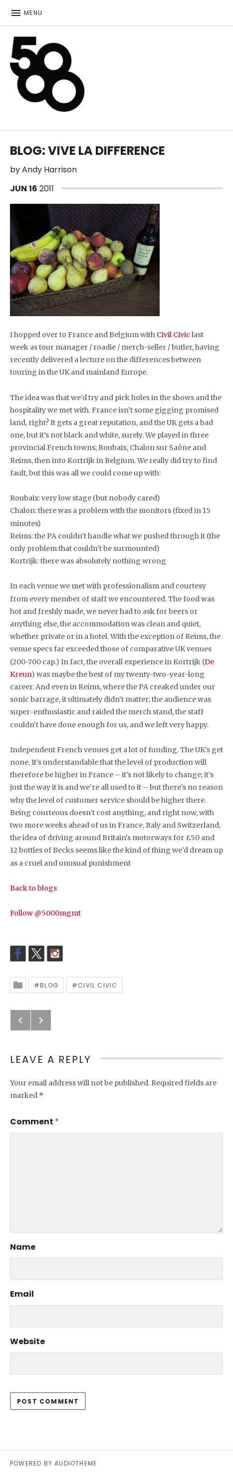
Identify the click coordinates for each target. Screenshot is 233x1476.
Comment (34, 1121)
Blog (49, 985)
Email (22, 1294)
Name (22, 1247)
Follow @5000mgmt (45, 913)
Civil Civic (173, 334)
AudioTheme (75, 1463)
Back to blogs (33, 888)
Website (27, 1341)
